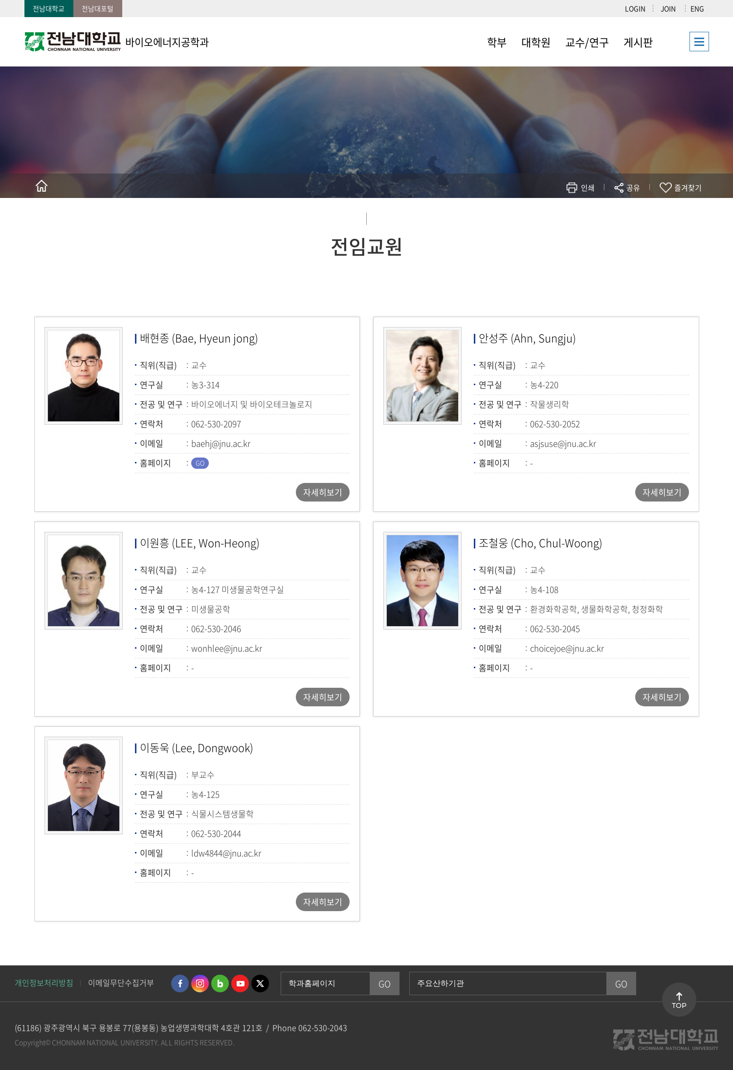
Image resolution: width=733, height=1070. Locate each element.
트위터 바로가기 (260, 983)
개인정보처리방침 (44, 982)
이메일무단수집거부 (121, 982)
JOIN (668, 8)
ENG (697, 8)
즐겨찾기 (688, 187)
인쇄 (588, 187)
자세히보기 (322, 492)
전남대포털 (97, 8)
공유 (633, 187)
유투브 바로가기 (240, 983)
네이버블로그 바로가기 (220, 983)
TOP (679, 1005)
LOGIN (635, 8)
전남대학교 (49, 8)
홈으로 (41, 186)
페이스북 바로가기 (180, 983)
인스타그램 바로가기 (200, 983)
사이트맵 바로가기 (684, 41)
